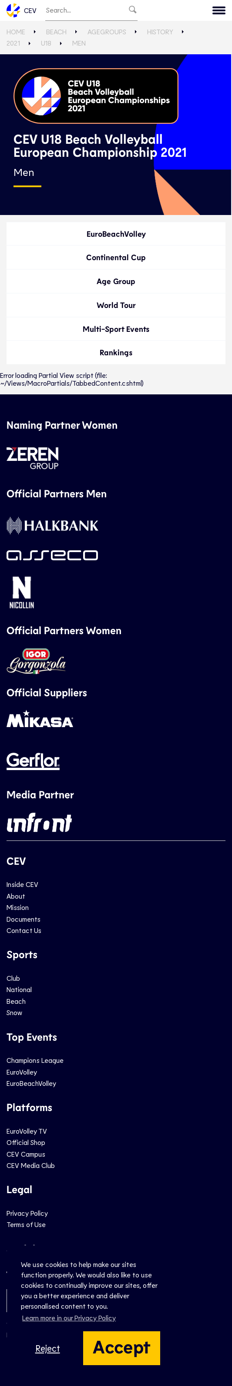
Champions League (35, 1060)
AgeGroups (106, 31)
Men (79, 43)
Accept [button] (122, 1346)
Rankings (116, 352)
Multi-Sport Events (116, 329)
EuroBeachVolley (116, 233)
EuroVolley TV (27, 1131)
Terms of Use (26, 1224)
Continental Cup (116, 257)
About (16, 896)
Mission (18, 907)
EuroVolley (22, 1072)
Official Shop (26, 1142)
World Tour (116, 305)
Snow (14, 1012)
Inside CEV (22, 884)
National (19, 989)
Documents (23, 919)
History (160, 31)
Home (16, 31)
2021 (13, 43)
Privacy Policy (27, 1213)
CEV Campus (26, 1154)
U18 (46, 43)
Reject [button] (47, 1348)
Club (13, 978)
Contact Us (24, 930)
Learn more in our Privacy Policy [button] (69, 1317)
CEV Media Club (31, 1165)
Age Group (116, 281)
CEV (22, 10)
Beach (56, 31)
